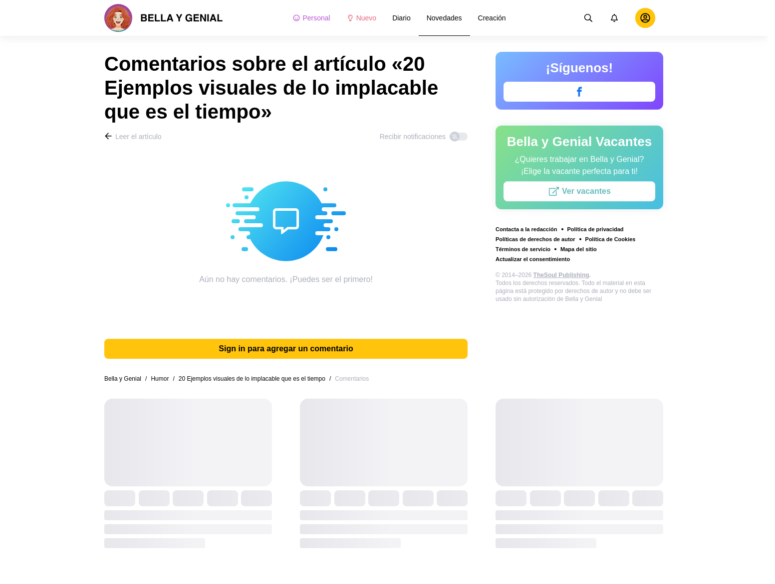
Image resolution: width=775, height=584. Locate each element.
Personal (311, 18)
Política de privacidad (595, 229)
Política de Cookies (610, 239)
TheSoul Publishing (561, 275)
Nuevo (361, 18)
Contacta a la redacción (526, 229)
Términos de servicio (523, 249)
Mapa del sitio (578, 249)
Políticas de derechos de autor (535, 239)
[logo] (163, 18)
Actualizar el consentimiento (533, 259)
